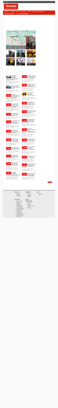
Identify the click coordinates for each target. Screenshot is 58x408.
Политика (29, 193)
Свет (17, 11)
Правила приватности (19, 195)
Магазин (41, 11)
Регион (40, 194)
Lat (53, 1)
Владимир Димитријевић (19, 205)
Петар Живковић (20, 212)
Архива (50, 182)
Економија (29, 195)
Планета (40, 193)
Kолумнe (23, 11)
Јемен (29, 203)
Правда (10, 5)
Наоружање (30, 207)
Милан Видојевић (20, 213)
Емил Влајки (19, 211)
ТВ (16, 13)
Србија (13, 11)
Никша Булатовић (20, 214)
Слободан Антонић (20, 215)
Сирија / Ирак (30, 202)
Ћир (52, 1)
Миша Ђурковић (19, 201)
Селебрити (35, 11)
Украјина (29, 204)
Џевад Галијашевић (20, 209)
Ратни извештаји (9, 13)
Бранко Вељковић (20, 206)
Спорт (29, 11)
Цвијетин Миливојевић (19, 203)
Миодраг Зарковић (20, 208)
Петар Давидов (19, 207)
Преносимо (19, 216)
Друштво (29, 194)
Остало (29, 206)
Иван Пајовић (19, 210)
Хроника (29, 196)
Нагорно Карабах (23, 13)
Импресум (18, 193)
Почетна (7, 11)
